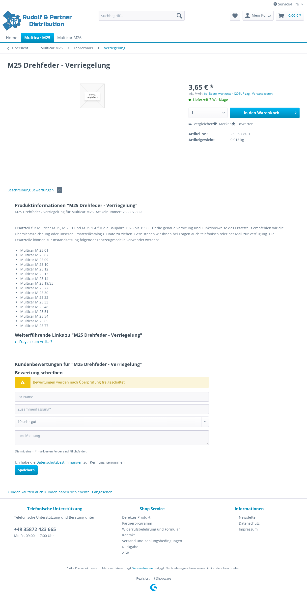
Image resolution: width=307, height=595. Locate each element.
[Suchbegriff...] (142, 16)
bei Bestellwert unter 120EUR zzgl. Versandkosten (238, 93)
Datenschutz (249, 523)
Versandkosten (142, 568)
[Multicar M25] (37, 37)
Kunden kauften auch (25, 492)
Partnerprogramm (137, 523)
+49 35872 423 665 (35, 529)
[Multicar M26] (69, 37)
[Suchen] (179, 16)
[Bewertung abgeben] (112, 421)
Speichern (26, 470)
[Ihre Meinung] (112, 437)
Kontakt (128, 535)
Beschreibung (18, 190)
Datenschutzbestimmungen (59, 462)
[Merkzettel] (235, 16)
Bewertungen (46, 190)
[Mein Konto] (258, 16)
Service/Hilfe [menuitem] (287, 4)
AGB (125, 552)
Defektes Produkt (136, 517)
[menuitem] (142, 18)
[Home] (11, 37)
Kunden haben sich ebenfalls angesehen (78, 492)
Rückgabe (130, 546)
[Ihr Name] (112, 397)
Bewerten (242, 123)
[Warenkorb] (290, 16)
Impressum (248, 529)
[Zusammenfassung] (112, 409)
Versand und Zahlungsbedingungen (152, 540)
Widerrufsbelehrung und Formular (151, 529)
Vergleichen (201, 123)
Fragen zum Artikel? (33, 341)
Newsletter (248, 517)
